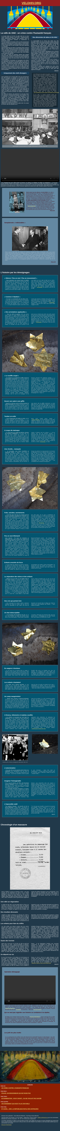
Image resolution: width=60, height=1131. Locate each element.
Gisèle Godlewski (36, 419)
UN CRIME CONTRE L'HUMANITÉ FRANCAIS (15, 1088)
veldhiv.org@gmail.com (43, 1117)
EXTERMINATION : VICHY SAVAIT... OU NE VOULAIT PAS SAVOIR (21, 1098)
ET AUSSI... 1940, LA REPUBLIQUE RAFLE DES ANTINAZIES (19, 1109)
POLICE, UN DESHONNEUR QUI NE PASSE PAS (16, 1093)
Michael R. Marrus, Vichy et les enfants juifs (41, 963)
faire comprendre (32, 206)
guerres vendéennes (10, 1008)
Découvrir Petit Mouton (6, 1124)
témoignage (43, 441)
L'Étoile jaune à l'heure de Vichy (39, 728)
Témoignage (40, 287)
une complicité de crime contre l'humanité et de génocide (46, 92)
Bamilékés (18, 1009)
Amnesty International (35, 1016)
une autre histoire (38, 1009)
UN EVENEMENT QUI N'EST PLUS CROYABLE (15, 1103)
